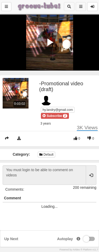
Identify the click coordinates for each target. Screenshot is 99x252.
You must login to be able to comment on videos (44, 175)
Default (46, 154)
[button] (55, 116)
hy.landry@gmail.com (58, 110)
